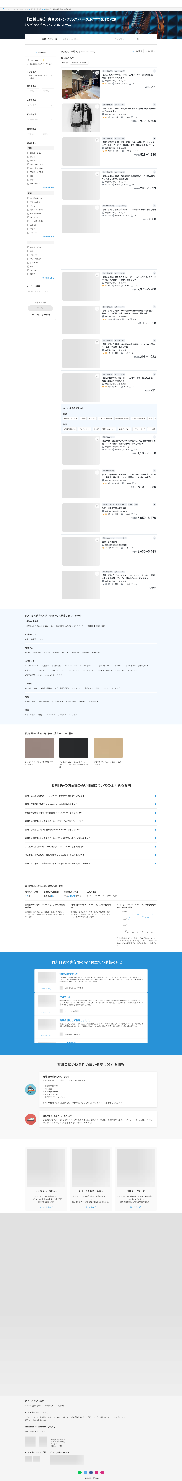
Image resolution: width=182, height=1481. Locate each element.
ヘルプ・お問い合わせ (101, 1417)
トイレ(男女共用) (154, 429)
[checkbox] (28, 152)
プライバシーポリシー (61, 1417)
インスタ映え (77, 688)
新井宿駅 (85, 652)
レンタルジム (132, 670)
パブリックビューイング (111, 688)
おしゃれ (28, 688)
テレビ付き (73, 715)
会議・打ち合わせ (121, 418)
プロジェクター (84, 429)
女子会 (83, 418)
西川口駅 (47, 652)
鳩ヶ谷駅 (56, 652)
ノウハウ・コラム (31, 1417)
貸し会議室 (45, 666)
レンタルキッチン (86, 666)
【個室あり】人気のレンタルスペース (39, 626)
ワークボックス (87, 670)
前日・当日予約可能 (62, 688)
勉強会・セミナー (70, 418)
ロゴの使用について (118, 1417)
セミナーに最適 (57, 701)
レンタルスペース (22, 9)
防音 (65, 63)
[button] (91, 797)
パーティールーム (70, 666)
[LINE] (80, 1472)
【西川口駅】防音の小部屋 (95, 626)
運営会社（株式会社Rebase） (36, 1420)
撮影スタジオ (143, 666)
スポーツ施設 (120, 670)
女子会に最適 (30, 701)
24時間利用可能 (46, 688)
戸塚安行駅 (96, 652)
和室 (97, 688)
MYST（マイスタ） (47, 989)
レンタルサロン (117, 666)
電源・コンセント (108, 429)
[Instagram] (96, 1472)
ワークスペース (73, 670)
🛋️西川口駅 (47, 9)
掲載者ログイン (50, 1406)
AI (154, 71)
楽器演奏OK (93, 701)
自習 (150, 418)
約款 (50, 1417)
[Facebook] (91, 1472)
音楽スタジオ (30, 670)
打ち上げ (92, 418)
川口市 (39, 9)
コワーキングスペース (104, 670)
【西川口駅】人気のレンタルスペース (69, 626)
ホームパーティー (105, 418)
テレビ (96, 429)
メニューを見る (46, 1207)
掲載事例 (61, 1406)
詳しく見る (91, 1207)
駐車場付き (62, 715)
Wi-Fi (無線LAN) (70, 429)
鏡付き (40, 715)
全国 (26, 639)
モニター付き (50, 715)
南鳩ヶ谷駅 (76, 652)
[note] (102, 1472)
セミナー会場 (57, 666)
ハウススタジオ (43, 670)
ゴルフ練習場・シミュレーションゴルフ (39, 675)
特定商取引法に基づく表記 (81, 1417)
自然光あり (89, 688)
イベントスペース (58, 670)
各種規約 (43, 1417)
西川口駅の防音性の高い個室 (62, 9)
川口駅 (27, 652)
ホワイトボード (139, 429)
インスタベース (8, 9)
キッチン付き (30, 715)
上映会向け (82, 701)
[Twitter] (85, 1472)
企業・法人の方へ (31, 1431)
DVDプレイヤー (124, 429)
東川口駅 (65, 652)
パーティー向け (43, 701)
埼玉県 (33, 9)
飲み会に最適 (71, 701)
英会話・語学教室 (138, 418)
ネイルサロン (131, 666)
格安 (36, 688)
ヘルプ (42, 1431)
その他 (59, 675)
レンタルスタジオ (102, 666)
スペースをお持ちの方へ (34, 1406)
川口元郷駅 (37, 652)
